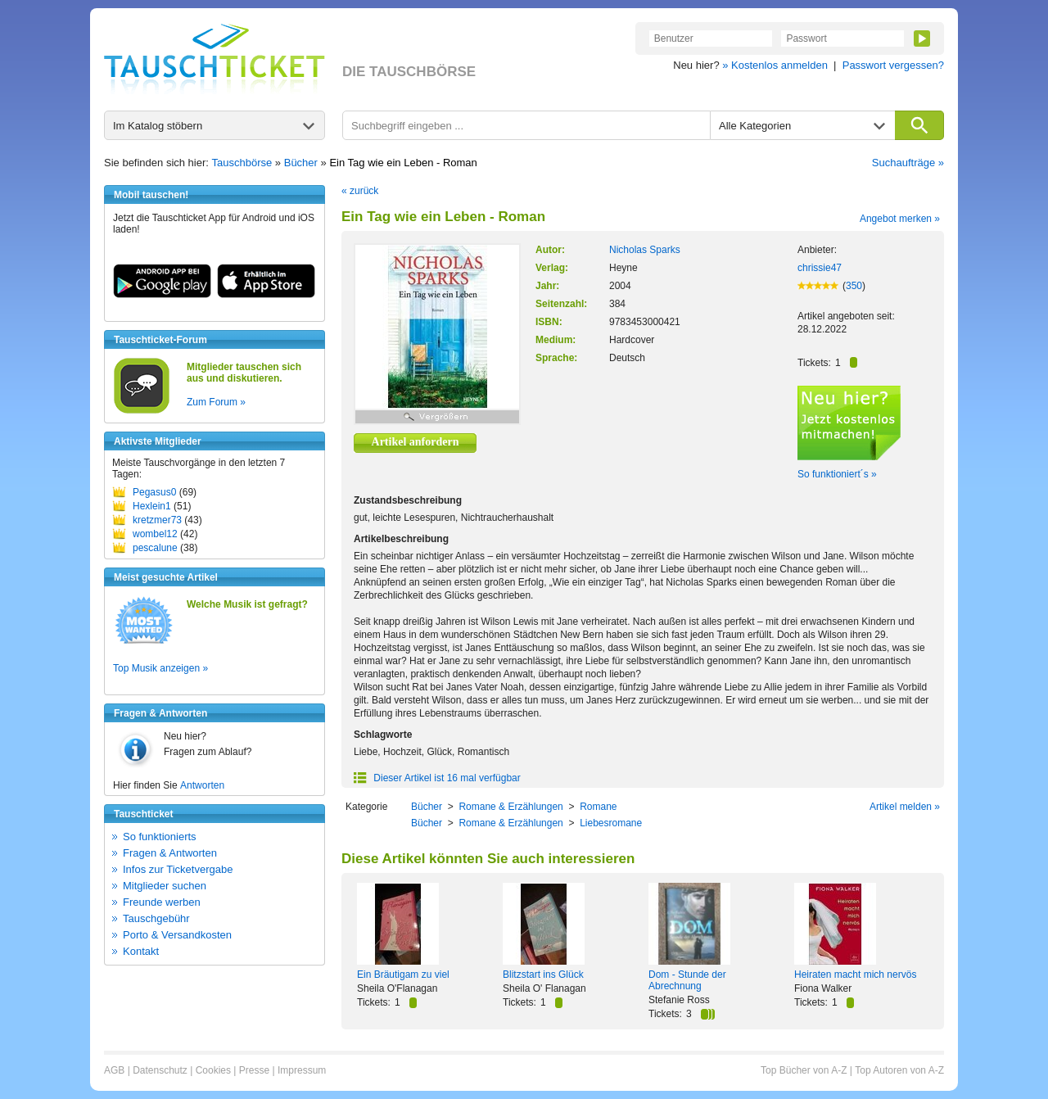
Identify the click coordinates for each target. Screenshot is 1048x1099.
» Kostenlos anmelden (775, 65)
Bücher (301, 162)
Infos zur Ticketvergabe (178, 869)
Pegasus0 (154, 492)
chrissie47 (819, 268)
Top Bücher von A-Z (804, 1070)
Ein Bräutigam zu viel (403, 974)
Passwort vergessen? (893, 65)
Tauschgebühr (156, 918)
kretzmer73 (157, 520)
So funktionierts (159, 836)
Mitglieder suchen (164, 886)
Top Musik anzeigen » (160, 668)
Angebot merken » (900, 218)
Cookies (213, 1070)
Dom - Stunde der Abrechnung (687, 980)
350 (854, 286)
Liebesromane (611, 823)
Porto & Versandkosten (177, 935)
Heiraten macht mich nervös (855, 974)
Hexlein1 (152, 506)
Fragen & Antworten (170, 853)
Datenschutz (160, 1070)
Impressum (302, 1070)
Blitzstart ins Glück (543, 974)
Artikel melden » (905, 806)
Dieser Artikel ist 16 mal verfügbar (437, 778)
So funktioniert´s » (837, 474)
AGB (114, 1070)
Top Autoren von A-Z (899, 1070)
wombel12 (155, 534)
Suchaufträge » (908, 162)
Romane (598, 806)
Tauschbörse (242, 162)
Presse (254, 1070)
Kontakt (141, 951)
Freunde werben (162, 902)
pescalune (155, 548)
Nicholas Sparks (644, 250)
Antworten (202, 785)
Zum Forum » (216, 402)
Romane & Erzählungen (510, 806)
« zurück (359, 191)
